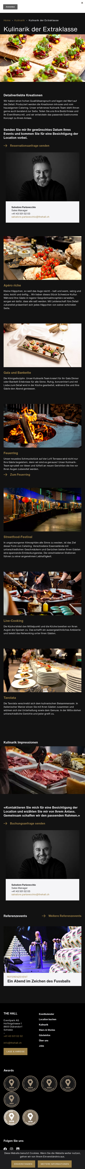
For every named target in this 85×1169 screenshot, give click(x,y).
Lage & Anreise (15, 1051)
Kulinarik (19, 20)
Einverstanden (23, 1163)
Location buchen (47, 1019)
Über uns (43, 1040)
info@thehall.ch (13, 1043)
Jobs (41, 1046)
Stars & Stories (47, 1030)
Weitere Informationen (55, 1163)
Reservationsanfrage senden (29, 145)
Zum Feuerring (20, 474)
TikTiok (24, 1149)
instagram (11, 1149)
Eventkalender (46, 1014)
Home (7, 20)
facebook (5, 1149)
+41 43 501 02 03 (20, 213)
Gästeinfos (44, 1035)
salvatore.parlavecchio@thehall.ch (30, 216)
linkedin (17, 1149)
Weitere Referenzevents (64, 916)
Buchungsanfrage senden (27, 823)
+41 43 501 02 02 (13, 1036)
